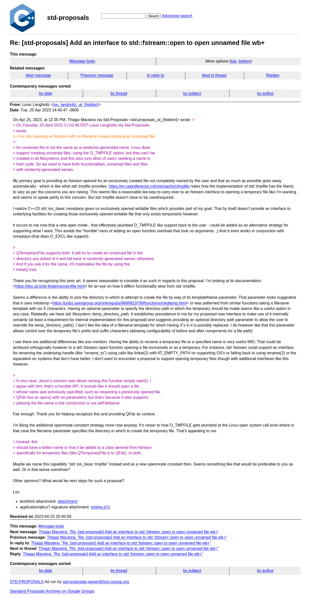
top (233, 61)
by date (45, 93)
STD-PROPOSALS (27, 582)
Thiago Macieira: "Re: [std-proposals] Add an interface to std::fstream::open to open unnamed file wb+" (129, 532)
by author (265, 93)
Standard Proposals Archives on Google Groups (52, 591)
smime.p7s (100, 507)
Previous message (97, 75)
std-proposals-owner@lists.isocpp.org (96, 582)
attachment (67, 501)
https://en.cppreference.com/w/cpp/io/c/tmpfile (149, 186)
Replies (272, 75)
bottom (245, 61)
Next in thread (214, 75)
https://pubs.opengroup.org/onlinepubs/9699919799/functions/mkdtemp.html (120, 303)
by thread (119, 93)
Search (153, 16)
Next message (38, 75)
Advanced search (177, 16)
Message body (82, 61)
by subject (192, 93)
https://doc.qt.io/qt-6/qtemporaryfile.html (50, 286)
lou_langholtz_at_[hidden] (75, 104)
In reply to (155, 75)
